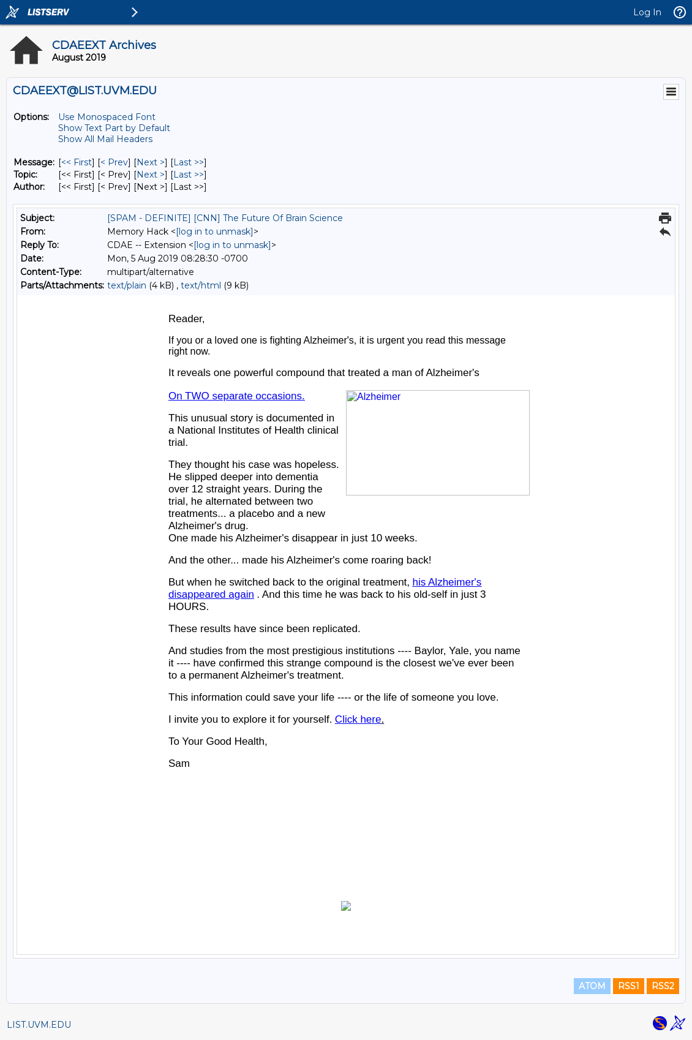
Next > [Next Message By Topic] (151, 174)
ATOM (592, 986)
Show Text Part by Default (114, 128)
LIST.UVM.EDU (39, 1024)
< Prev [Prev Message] (114, 162)
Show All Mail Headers (105, 139)
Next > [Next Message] (151, 162)
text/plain (126, 285)
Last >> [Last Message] (188, 162)
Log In (647, 12)
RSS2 (663, 986)
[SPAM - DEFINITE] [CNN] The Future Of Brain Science (225, 218)
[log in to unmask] (215, 231)
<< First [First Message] (76, 162)
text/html (201, 285)
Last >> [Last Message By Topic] (188, 174)
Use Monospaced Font (107, 116)
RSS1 (628, 986)
